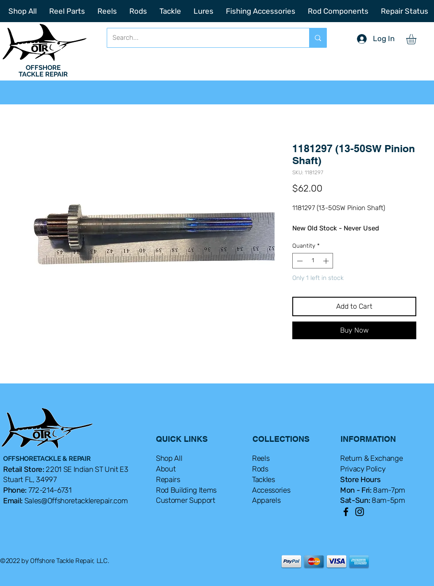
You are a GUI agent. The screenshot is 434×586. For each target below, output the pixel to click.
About (165, 468)
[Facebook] (346, 511)
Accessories (271, 490)
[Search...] (201, 37)
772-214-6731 (50, 490)
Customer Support (185, 500)
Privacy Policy (362, 468)
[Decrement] (299, 260)
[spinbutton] (313, 260)
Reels (260, 458)
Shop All (169, 458)
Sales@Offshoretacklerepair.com (76, 500)
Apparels (266, 500)
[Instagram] (359, 511)
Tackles (263, 479)
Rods (260, 468)
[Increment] (327, 260)
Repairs (168, 479)
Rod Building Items (186, 490)
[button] (417, 39)
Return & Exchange (371, 458)
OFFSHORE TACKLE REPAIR (43, 71)
